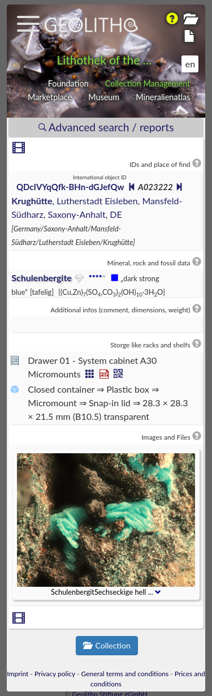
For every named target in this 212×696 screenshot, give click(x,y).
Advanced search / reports (106, 127)
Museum (103, 97)
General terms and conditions (125, 673)
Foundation (68, 83)
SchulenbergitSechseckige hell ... (106, 592)
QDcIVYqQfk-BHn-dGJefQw (70, 187)
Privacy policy (54, 673)
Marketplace (50, 97)
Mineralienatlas (163, 97)
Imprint (17, 673)
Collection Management (148, 83)
